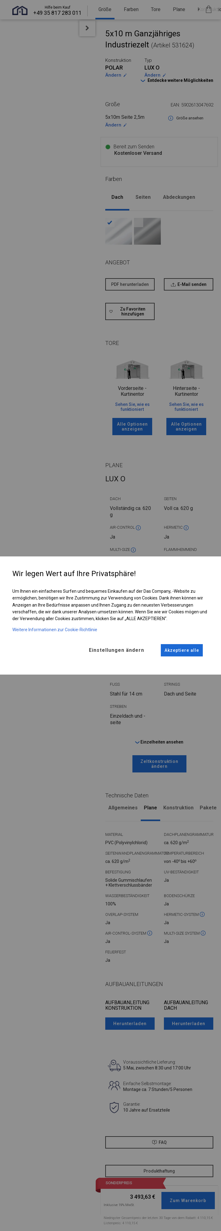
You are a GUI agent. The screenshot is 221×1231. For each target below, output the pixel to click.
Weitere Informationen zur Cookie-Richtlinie (54, 629)
